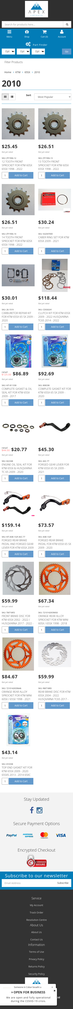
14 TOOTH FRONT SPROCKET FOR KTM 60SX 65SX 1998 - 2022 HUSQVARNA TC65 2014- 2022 (17, 244)
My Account (36, 905)
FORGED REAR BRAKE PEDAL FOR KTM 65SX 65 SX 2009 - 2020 (54, 543)
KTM (17, 72)
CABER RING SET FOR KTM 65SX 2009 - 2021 (53, 239)
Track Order (36, 912)
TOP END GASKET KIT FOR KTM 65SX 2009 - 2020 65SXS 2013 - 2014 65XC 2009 (17, 773)
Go (66, 51)
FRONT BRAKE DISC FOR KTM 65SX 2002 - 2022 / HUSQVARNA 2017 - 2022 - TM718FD (17, 621)
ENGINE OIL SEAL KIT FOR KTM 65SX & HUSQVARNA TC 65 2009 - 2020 (17, 468)
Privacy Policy (36, 959)
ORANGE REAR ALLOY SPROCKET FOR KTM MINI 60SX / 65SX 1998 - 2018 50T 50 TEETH (53, 621)
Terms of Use (36, 951)
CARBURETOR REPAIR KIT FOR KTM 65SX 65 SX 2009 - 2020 (18, 316)
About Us (36, 932)
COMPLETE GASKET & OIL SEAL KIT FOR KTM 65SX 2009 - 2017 (17, 392)
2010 (37, 72)
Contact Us (36, 939)
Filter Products (14, 62)
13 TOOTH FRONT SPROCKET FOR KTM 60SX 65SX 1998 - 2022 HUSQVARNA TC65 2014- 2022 (53, 169)
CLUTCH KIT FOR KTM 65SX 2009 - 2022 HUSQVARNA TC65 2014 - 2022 (54, 316)
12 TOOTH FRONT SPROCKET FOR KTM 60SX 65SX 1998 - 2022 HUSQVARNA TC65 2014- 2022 (17, 169)
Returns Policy (36, 966)
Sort (28, 95)
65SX (27, 72)
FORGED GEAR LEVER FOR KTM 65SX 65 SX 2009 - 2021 (53, 468)
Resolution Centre (36, 920)
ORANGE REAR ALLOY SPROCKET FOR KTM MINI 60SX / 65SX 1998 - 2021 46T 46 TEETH (17, 697)
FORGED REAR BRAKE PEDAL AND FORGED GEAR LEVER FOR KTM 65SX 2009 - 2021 (18, 545)
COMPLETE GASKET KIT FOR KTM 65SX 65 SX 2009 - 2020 (54, 392)
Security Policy (36, 974)
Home (7, 72)
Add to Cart (21, 175)
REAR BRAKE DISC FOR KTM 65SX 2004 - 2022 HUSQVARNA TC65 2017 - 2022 (54, 697)
